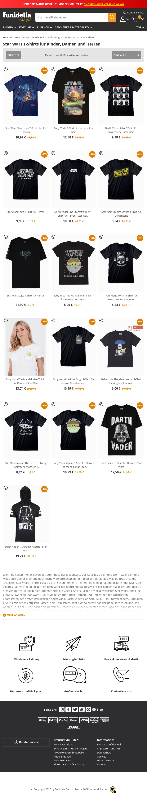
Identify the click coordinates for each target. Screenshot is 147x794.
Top (138, 27)
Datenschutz (104, 752)
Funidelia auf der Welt (109, 744)
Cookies (101, 756)
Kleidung (55, 37)
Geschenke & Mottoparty (72, 27)
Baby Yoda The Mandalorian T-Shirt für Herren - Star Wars (73, 297)
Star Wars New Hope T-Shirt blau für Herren (25, 130)
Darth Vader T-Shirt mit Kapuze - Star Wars (26, 548)
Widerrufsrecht (105, 760)
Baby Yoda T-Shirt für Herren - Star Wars (73, 130)
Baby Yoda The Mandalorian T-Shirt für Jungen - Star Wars (121, 381)
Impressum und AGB (109, 748)
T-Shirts (67, 37)
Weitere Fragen (62, 760)
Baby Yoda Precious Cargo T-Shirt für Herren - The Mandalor (73, 381)
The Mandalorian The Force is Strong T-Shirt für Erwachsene (26, 465)
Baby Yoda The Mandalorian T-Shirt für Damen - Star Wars (26, 381)
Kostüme (25, 27)
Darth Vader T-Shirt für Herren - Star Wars (121, 465)
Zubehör (43, 27)
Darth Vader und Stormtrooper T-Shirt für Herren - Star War (73, 213)
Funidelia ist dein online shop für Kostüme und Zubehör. (17, 17)
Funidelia (8, 37)
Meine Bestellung (63, 744)
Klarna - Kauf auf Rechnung (69, 764)
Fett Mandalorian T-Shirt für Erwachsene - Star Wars (121, 297)
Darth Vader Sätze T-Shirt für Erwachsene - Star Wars (121, 130)
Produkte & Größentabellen (69, 752)
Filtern (12, 55)
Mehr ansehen (16, 615)
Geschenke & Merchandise (31, 37)
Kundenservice (26, 742)
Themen (8, 27)
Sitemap (101, 764)
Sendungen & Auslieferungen (70, 748)
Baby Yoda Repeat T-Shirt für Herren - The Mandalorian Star (73, 465)
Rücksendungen (63, 756)
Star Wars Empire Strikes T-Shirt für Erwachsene (121, 213)
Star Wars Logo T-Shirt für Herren (26, 212)
